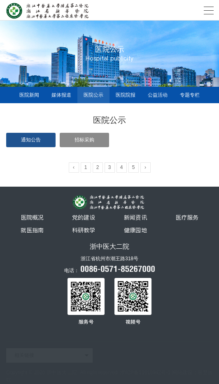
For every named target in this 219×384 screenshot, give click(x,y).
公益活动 (158, 95)
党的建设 (83, 217)
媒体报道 (61, 95)
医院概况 (32, 217)
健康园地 (135, 230)
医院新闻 (29, 95)
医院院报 (125, 95)
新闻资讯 (135, 217)
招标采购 (84, 140)
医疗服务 (186, 217)
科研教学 (83, 230)
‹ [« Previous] (74, 167)
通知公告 (31, 140)
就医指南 (32, 230)
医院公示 (93, 95)
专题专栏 (190, 95)
